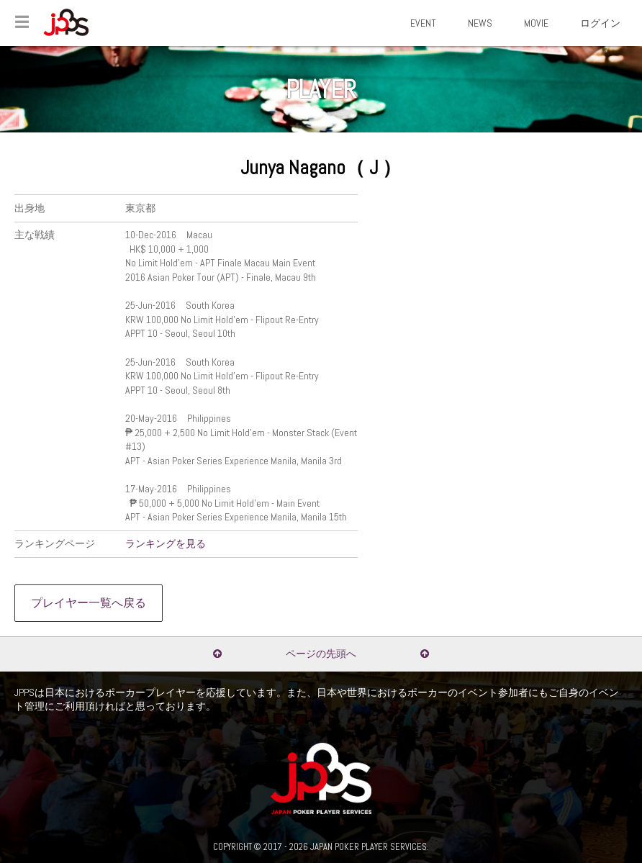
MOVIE (536, 23)
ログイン (600, 23)
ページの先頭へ (321, 653)
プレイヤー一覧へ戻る (88, 603)
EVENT (423, 23)
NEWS (480, 23)
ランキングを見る (165, 543)
